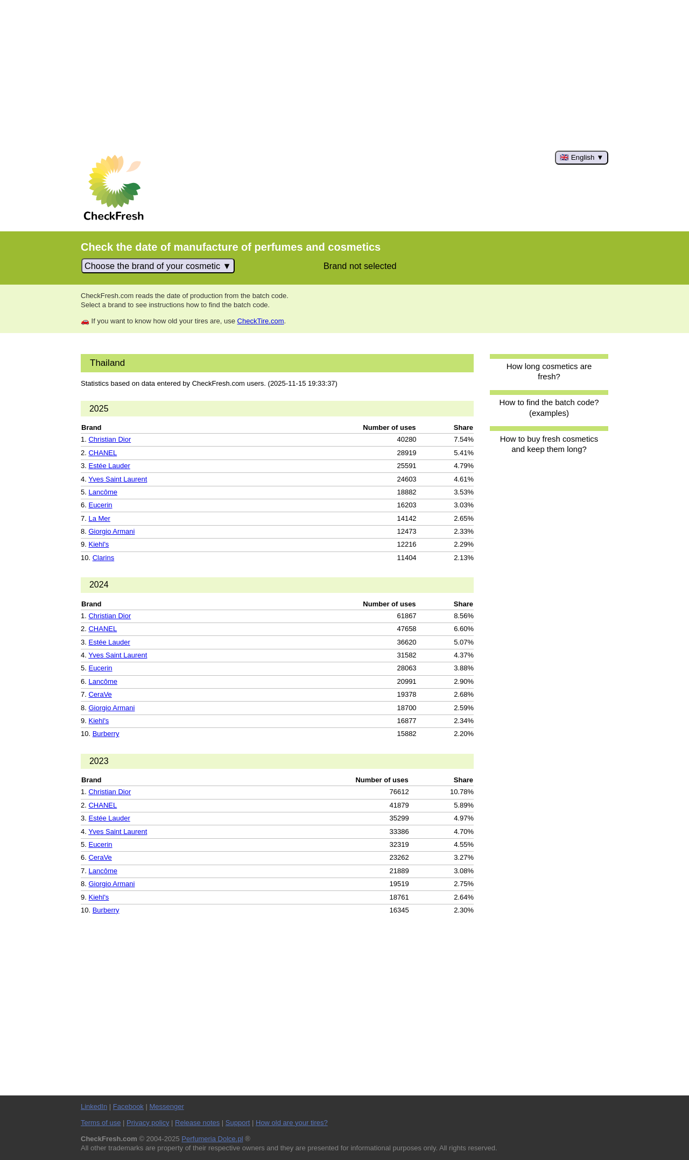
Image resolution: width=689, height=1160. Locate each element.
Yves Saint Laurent (117, 479)
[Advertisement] (344, 75)
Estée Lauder (109, 466)
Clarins (103, 558)
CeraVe (99, 694)
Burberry (106, 734)
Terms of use (101, 1123)
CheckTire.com (260, 321)
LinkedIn (94, 1106)
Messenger (166, 1106)
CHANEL (102, 453)
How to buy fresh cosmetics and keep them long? (549, 444)
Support (238, 1123)
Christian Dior (109, 439)
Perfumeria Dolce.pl (212, 1139)
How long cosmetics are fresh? (549, 371)
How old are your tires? (292, 1123)
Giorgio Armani (111, 531)
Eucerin (100, 505)
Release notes (197, 1123)
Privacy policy (147, 1123)
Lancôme (102, 492)
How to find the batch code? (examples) (549, 407)
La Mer (99, 518)
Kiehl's (98, 544)
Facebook (128, 1106)
